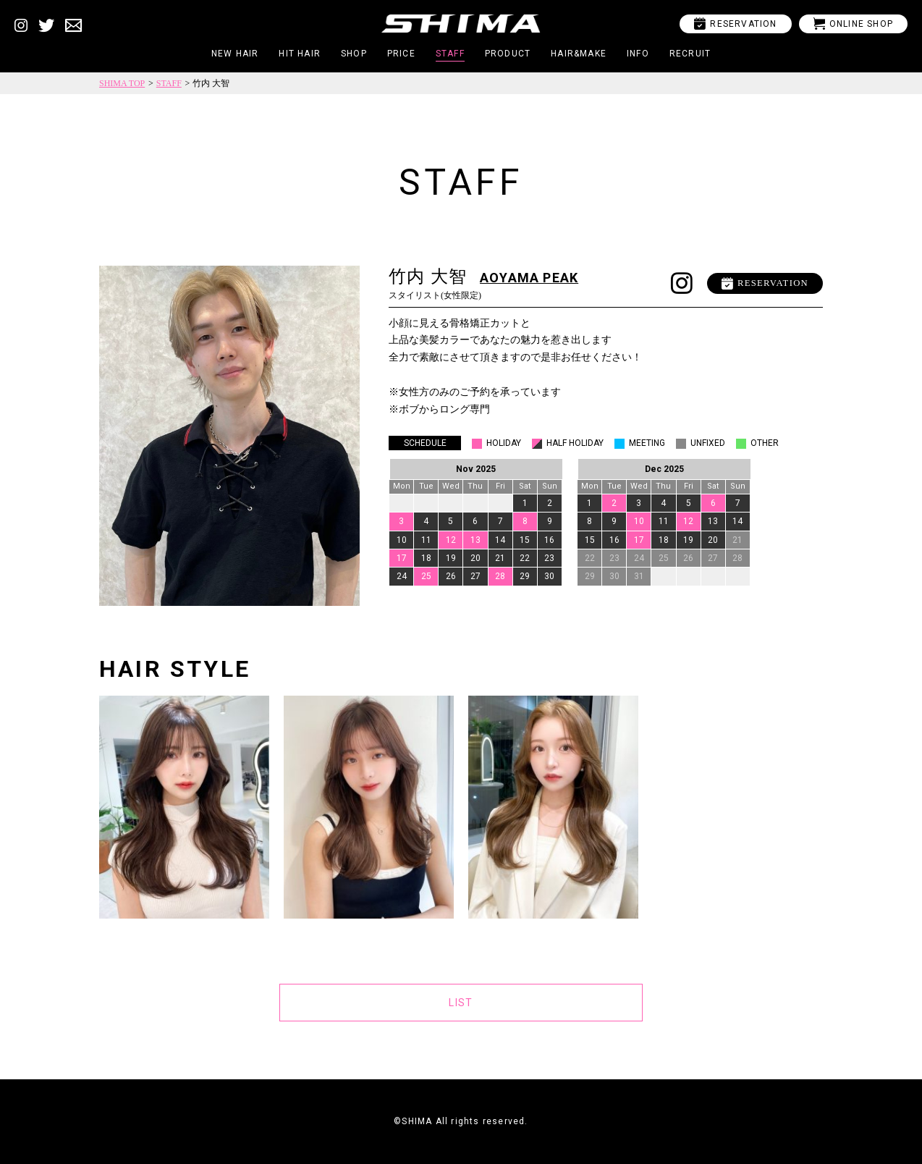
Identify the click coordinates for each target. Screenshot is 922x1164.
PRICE (401, 53)
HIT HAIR (300, 53)
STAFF (450, 53)
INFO (638, 53)
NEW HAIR (235, 53)
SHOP (354, 53)
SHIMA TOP (122, 83)
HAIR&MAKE (578, 53)
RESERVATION (735, 23)
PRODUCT (507, 53)
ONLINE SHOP (853, 23)
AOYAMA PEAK (529, 277)
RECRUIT (690, 53)
